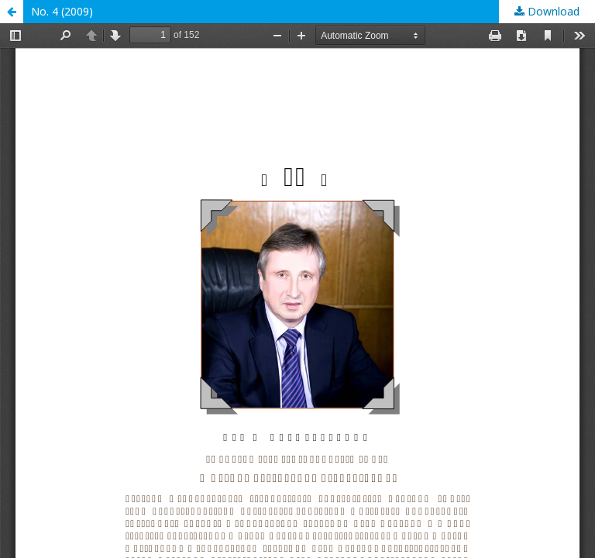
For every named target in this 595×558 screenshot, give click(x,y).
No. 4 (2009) (62, 11)
